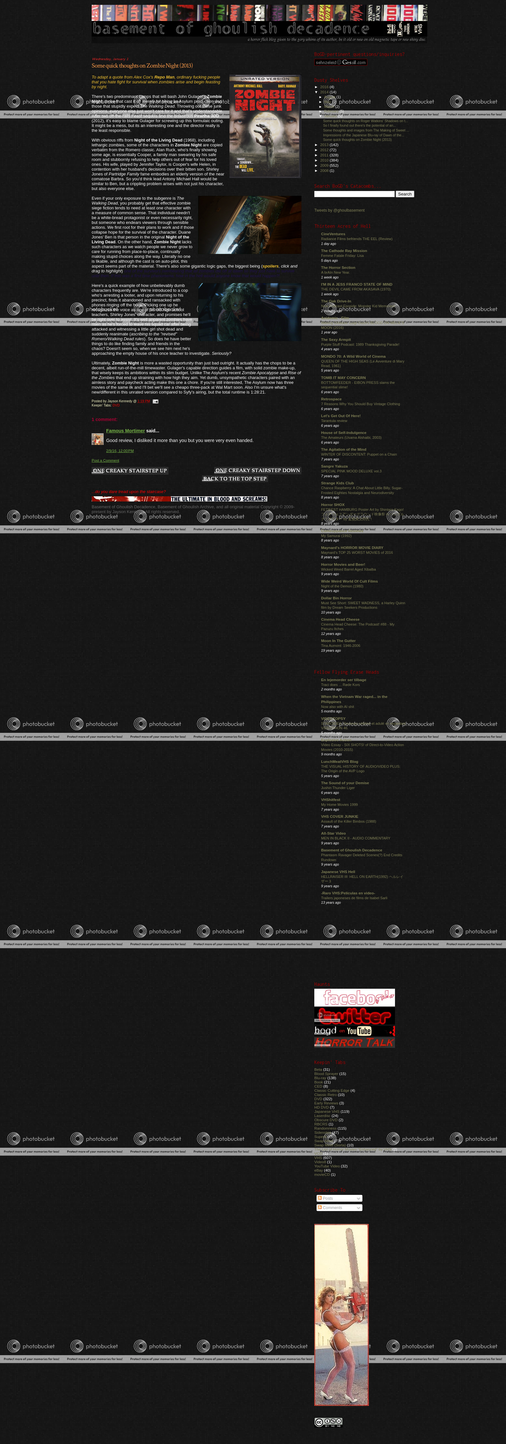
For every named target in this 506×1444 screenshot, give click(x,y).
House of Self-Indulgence (344, 432)
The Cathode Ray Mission (344, 250)
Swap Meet (323, 1141)
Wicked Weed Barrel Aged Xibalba (348, 569)
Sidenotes (322, 1132)
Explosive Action (336, 740)
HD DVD (321, 1107)
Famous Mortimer (125, 430)
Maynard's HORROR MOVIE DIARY (352, 547)
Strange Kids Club (337, 483)
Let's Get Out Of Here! (341, 416)
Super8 (320, 1136)
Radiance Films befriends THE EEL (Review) (356, 239)
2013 (324, 144)
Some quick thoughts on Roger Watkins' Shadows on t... (365, 121)
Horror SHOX (333, 504)
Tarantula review (334, 421)
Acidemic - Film (335, 318)
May (328, 102)
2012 (324, 150)
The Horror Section (338, 267)
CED (318, 1086)
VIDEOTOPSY (333, 718)
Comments (330, 1208)
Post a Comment (105, 460)
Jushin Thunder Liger (338, 788)
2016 (324, 87)
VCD (318, 1153)
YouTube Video (327, 1166)
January (331, 116)
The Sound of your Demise (345, 783)
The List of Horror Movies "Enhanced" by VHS (352, 1149)
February (332, 111)
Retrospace (331, 399)
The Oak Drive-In (336, 301)
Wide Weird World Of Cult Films (349, 581)
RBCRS (321, 1124)
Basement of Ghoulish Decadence (351, 850)
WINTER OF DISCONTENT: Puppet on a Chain (359, 454)
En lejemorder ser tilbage (343, 680)
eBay (318, 1170)
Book (318, 1082)
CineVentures (333, 234)
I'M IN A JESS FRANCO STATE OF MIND (356, 284)
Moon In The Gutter (338, 640)
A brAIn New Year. (335, 272)
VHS (318, 1157)
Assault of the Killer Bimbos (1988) (348, 821)
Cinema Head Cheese (340, 619)
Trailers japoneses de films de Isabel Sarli (354, 898)
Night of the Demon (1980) (342, 586)
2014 (324, 92)
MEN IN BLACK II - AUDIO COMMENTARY (355, 838)
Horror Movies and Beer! (343, 564)
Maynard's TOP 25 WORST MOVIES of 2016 (357, 552)
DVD (116, 405)
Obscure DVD (326, 1120)
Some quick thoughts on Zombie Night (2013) (142, 65)
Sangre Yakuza (334, 466)
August (330, 97)
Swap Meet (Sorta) (330, 1145)
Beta (318, 1069)
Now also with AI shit (337, 707)
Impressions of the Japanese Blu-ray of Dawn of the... (363, 135)
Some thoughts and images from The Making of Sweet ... (366, 130)
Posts (325, 1198)
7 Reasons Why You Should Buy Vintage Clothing (360, 404)
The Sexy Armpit (336, 339)
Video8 (320, 1162)
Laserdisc (322, 1115)
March (329, 107)
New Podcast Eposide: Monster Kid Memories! (358, 306)
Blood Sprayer (326, 1073)
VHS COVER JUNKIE (339, 816)
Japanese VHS (326, 1111)
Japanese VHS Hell (338, 872)
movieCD (322, 1174)
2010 (324, 160)
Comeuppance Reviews (342, 531)
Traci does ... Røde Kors (340, 685)
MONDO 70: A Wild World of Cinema (353, 356)
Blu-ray (320, 1078)
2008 (324, 170)
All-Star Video (333, 833)
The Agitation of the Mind (343, 449)
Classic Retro (325, 1094)
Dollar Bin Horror (336, 598)
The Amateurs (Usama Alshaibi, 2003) (351, 437)
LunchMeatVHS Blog (339, 761)
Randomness (325, 1128)
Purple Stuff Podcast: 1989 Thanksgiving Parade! (360, 344)
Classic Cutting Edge (331, 1090)
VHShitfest (330, 799)
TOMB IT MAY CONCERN (343, 377)
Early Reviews (326, 1103)
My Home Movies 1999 (339, 804)
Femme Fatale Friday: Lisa (342, 256)
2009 (324, 165)
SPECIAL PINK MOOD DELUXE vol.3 (351, 471)
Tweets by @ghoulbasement (339, 210)
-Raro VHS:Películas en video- (348, 893)
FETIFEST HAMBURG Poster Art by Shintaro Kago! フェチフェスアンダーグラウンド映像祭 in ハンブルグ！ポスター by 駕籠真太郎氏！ (362, 514)
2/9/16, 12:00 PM (120, 451)
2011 (324, 155)
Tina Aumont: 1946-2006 (340, 646)
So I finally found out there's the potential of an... (359, 125)
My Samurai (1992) (336, 536)
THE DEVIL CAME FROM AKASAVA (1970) (356, 289)
